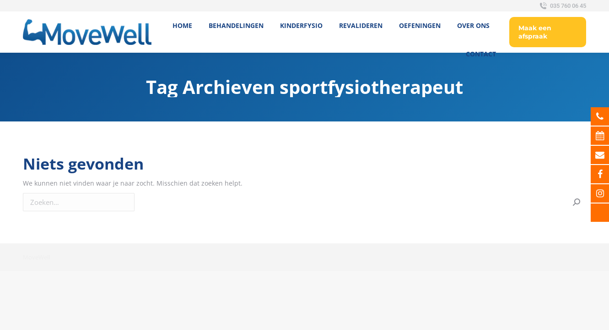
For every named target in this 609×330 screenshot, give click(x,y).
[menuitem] (182, 26)
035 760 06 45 (562, 6)
